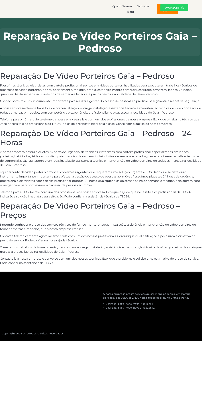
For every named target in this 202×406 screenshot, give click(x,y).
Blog (127, 9)
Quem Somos (70, 9)
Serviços (102, 9)
